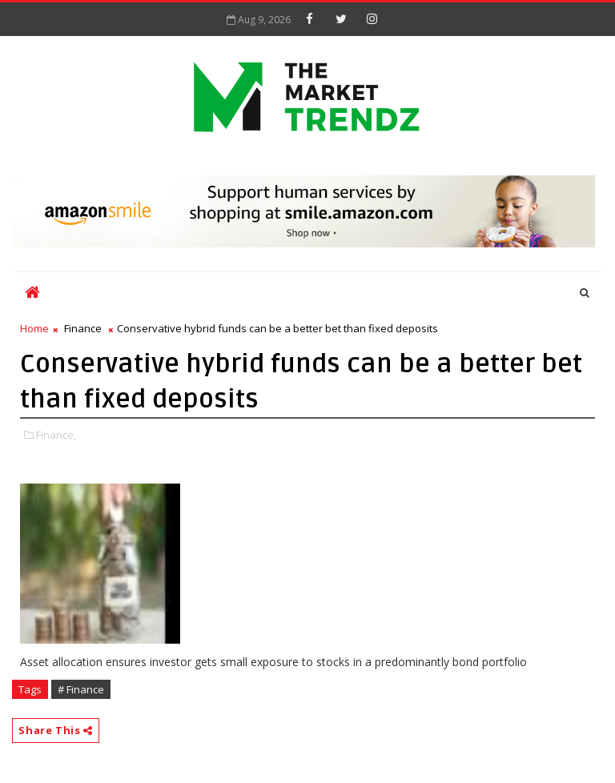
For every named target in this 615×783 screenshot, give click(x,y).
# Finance (81, 689)
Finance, (56, 435)
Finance (83, 328)
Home (34, 328)
